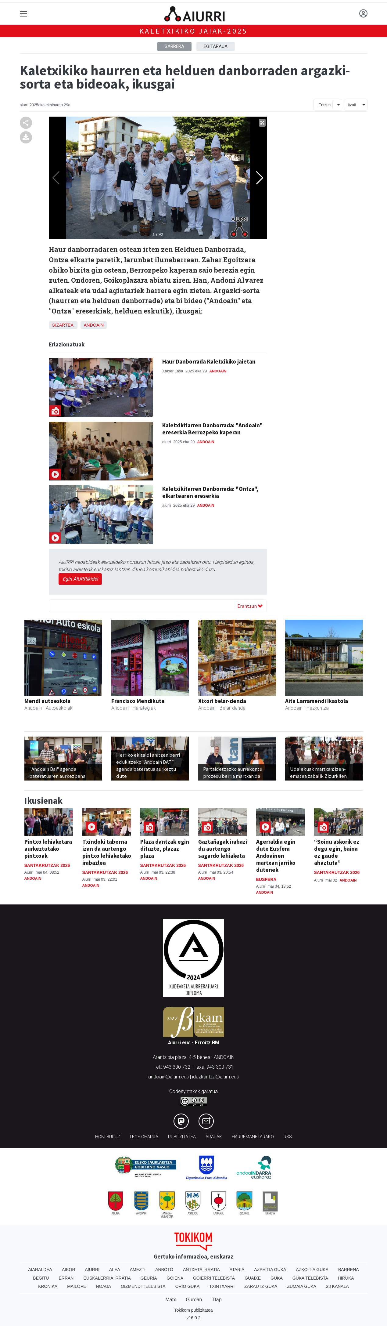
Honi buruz (107, 1136)
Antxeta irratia (201, 1269)
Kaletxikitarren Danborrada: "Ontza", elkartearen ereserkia (210, 492)
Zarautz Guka (260, 1286)
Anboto (164, 1269)
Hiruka (346, 1278)
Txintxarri (222, 1286)
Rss (288, 1136)
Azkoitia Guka (312, 1269)
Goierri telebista (214, 1278)
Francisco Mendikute (138, 701)
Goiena (175, 1278)
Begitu (41, 1278)
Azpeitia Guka (270, 1269)
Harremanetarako (253, 1136)
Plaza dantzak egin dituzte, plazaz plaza (164, 848)
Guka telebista (310, 1278)
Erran (66, 1278)
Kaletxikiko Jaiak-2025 (193, 31)
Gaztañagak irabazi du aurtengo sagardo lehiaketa (222, 848)
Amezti (137, 1269)
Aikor (68, 1269)
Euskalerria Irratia (107, 1278)
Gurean (194, 1299)
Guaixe (253, 1278)
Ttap (217, 1299)
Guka (277, 1278)
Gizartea (62, 325)
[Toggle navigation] (23, 14)
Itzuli (352, 105)
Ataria (237, 1269)
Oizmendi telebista (143, 1286)
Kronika (47, 1286)
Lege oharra (144, 1136)
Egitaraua (216, 46)
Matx (170, 1299)
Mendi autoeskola (47, 701)
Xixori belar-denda (222, 701)
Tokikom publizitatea (193, 1310)
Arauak (214, 1136)
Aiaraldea (40, 1269)
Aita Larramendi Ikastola (316, 701)
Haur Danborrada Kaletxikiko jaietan (209, 361)
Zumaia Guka (301, 1286)
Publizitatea (182, 1136)
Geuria (149, 1278)
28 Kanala (337, 1286)
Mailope (76, 1286)
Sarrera (174, 46)
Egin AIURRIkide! (80, 579)
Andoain (94, 325)
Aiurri (92, 1269)
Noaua (103, 1286)
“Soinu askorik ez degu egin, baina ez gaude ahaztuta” (336, 852)
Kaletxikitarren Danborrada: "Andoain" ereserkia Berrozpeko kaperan (212, 429)
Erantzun (250, 606)
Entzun (324, 105)
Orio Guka (187, 1286)
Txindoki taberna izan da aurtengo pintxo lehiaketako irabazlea (106, 852)
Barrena (348, 1269)
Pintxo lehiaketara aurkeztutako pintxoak (48, 848)
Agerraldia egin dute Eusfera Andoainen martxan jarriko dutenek (276, 855)
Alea (114, 1269)
